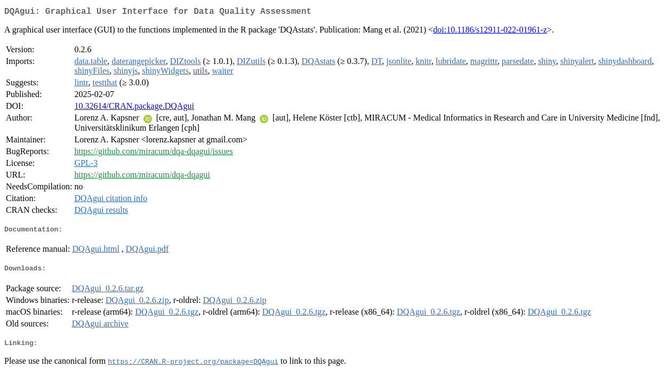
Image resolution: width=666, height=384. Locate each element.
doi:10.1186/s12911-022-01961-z (490, 31)
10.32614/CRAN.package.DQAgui (134, 108)
